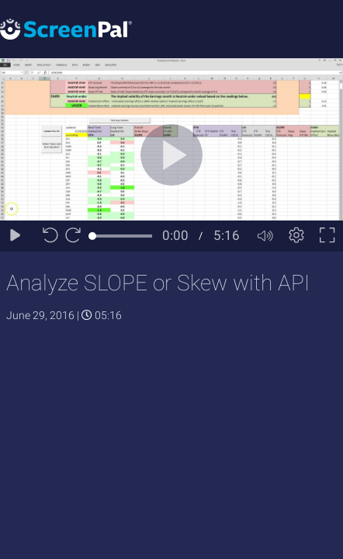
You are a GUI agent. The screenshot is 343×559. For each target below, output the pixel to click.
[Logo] (66, 28)
